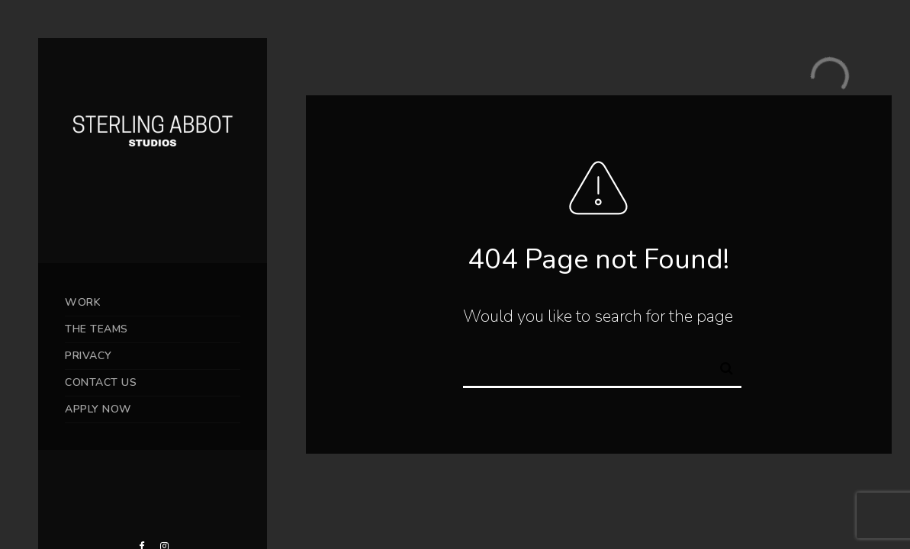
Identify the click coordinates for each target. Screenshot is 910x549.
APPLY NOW (98, 409)
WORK (83, 302)
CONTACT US (101, 382)
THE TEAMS (96, 329)
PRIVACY (88, 355)
